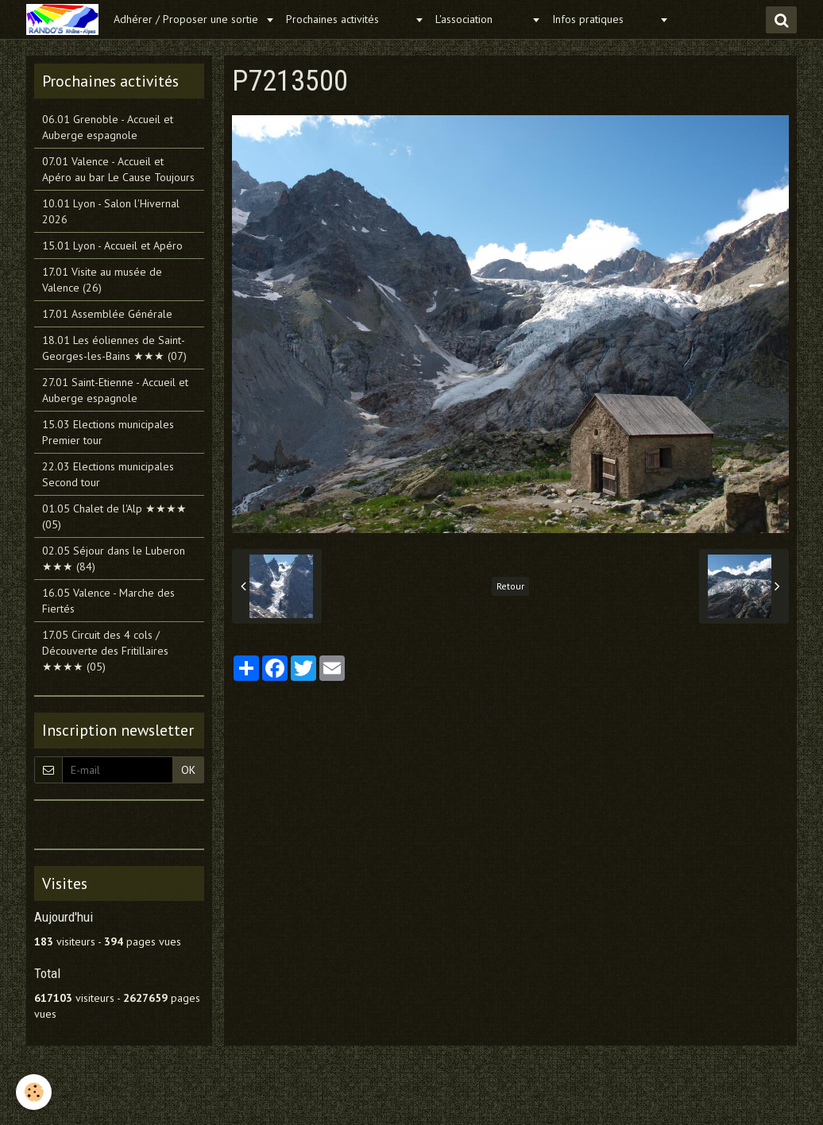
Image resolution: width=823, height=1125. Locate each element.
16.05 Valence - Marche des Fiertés (108, 601)
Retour (510, 586)
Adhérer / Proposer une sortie (187, 19)
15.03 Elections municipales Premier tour (108, 432)
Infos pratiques (603, 19)
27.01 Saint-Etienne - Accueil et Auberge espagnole (115, 390)
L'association (481, 19)
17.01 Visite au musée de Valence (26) (102, 280)
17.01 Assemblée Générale (107, 314)
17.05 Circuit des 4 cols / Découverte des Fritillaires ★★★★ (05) (105, 651)
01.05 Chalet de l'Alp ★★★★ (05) (114, 516)
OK (188, 770)
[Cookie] (34, 1092)
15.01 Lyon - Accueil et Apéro (112, 245)
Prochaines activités (348, 19)
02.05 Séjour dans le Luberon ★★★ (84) (113, 558)
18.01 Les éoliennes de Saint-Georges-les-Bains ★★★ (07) (114, 348)
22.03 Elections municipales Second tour (108, 474)
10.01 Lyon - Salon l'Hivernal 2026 (111, 211)
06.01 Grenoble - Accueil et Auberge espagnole (107, 127)
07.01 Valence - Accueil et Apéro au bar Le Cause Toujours (118, 169)
